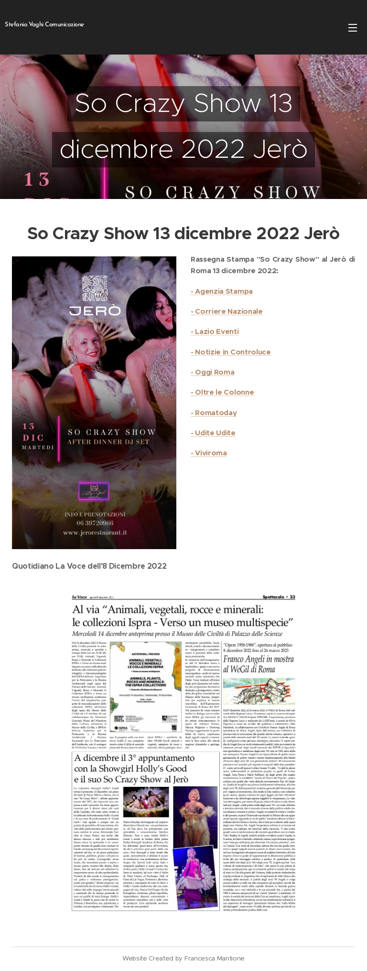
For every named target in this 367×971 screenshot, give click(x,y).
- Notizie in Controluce (231, 351)
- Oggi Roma (212, 371)
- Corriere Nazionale (227, 311)
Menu (352, 27)
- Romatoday (214, 412)
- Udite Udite (213, 432)
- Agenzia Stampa (222, 290)
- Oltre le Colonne (222, 392)
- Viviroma (209, 452)
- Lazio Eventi (215, 331)
